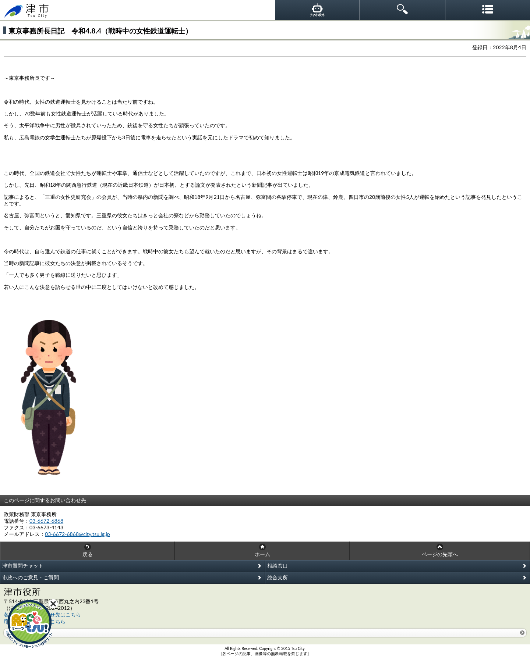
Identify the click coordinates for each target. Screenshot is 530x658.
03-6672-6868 (46, 521)
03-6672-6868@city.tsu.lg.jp (77, 534)
